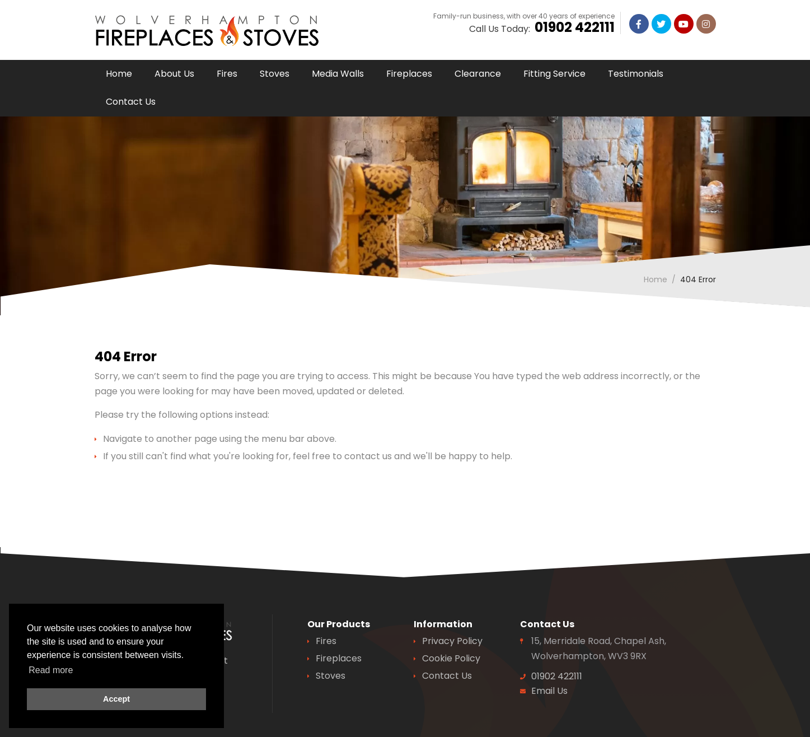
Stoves (274, 73)
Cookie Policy (451, 658)
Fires (227, 73)
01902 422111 (575, 32)
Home (119, 73)
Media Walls (338, 73)
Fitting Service (554, 73)
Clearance (478, 73)
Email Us (549, 690)
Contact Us (131, 101)
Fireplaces (409, 73)
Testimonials (635, 73)
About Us (174, 73)
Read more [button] (51, 670)
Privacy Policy (452, 641)
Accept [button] (116, 698)
